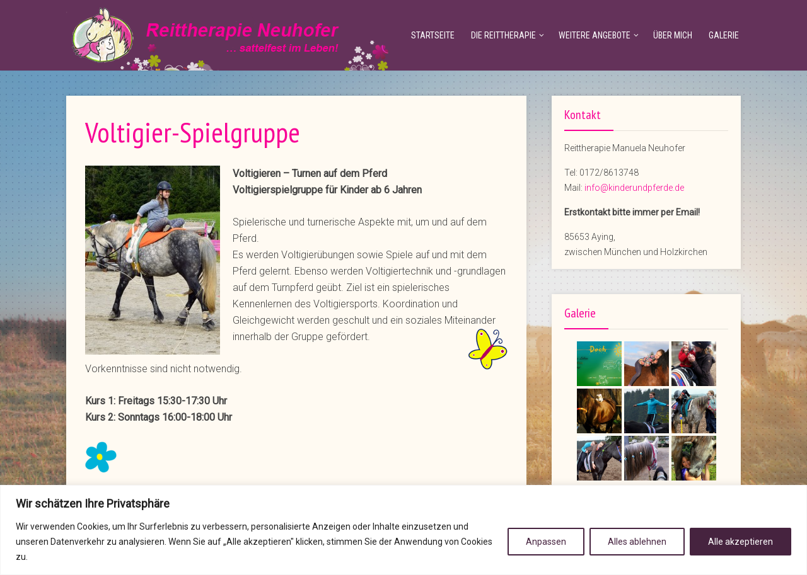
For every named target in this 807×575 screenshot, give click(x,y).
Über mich (672, 35)
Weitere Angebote (594, 35)
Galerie (724, 35)
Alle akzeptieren (740, 542)
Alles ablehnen (637, 542)
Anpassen (546, 542)
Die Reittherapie (503, 35)
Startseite (433, 35)
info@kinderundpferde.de (634, 188)
